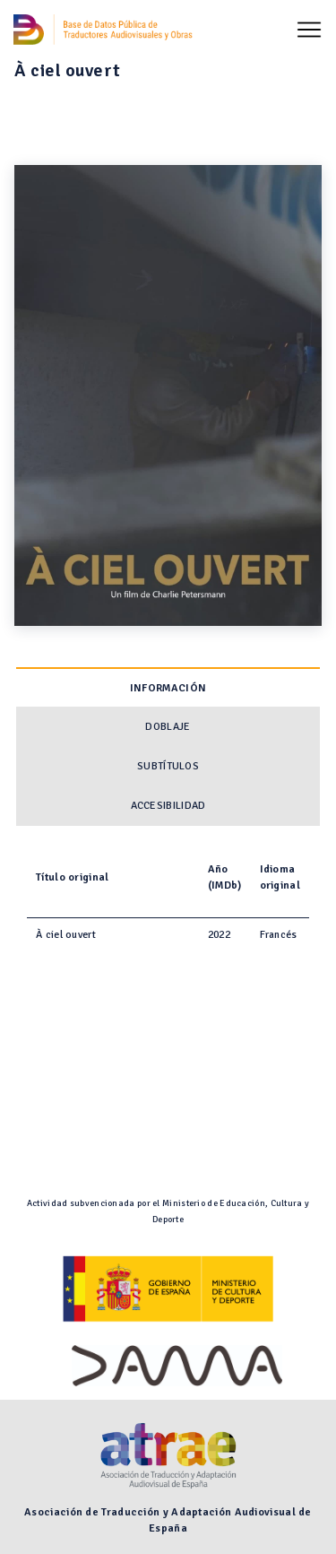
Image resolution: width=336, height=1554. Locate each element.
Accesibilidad (168, 805)
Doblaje (167, 727)
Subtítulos (168, 766)
